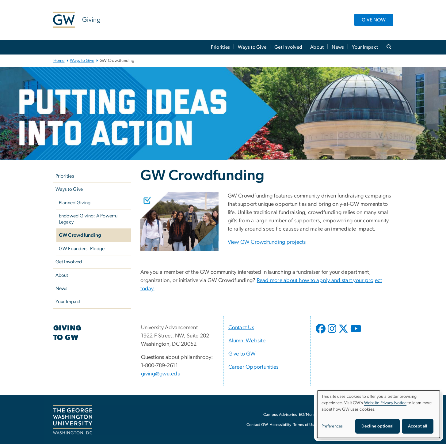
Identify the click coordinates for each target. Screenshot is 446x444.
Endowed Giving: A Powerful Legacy (89, 218)
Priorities (220, 47)
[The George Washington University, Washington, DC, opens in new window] (72, 420)
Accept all (417, 426)
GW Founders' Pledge (82, 248)
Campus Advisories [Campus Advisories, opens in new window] (280, 415)
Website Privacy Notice (385, 403)
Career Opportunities (253, 367)
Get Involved (288, 47)
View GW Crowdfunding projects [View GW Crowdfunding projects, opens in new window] (267, 242)
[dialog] (378, 414)
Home (59, 60)
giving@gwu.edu (161, 374)
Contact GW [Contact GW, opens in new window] (257, 425)
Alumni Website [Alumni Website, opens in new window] (247, 341)
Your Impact (365, 47)
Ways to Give (252, 47)
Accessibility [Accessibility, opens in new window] (280, 425)
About (317, 47)
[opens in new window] (321, 333)
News (338, 47)
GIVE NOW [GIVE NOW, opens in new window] (374, 19)
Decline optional (377, 426)
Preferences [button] (332, 426)
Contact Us (241, 327)
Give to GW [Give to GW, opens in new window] (242, 354)
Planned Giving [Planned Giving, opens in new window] (75, 202)
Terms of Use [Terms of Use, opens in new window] (304, 425)
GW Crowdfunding (80, 235)
